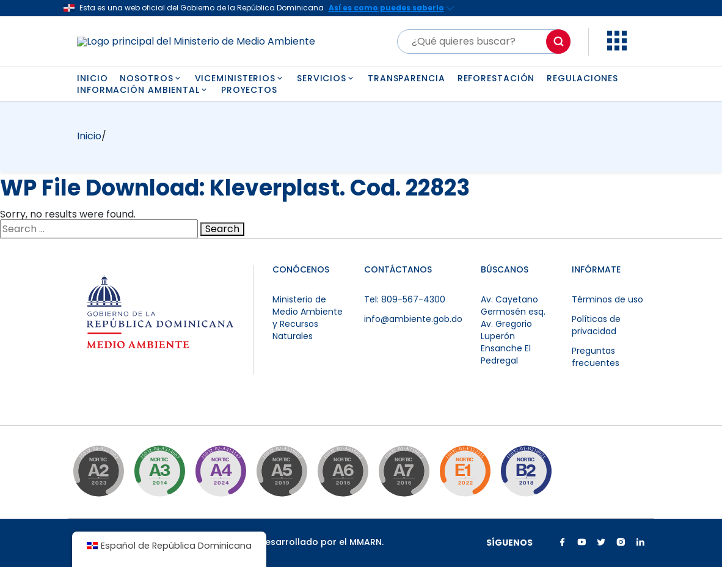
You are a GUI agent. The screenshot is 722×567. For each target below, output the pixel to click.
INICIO (92, 78)
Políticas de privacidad (596, 325)
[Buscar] (484, 41)
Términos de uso (607, 299)
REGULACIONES (582, 78)
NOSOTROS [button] (151, 78)
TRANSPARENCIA (406, 78)
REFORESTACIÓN (496, 78)
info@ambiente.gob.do (413, 319)
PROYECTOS (249, 90)
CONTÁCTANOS (398, 269)
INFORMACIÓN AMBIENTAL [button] (143, 90)
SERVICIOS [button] (326, 78)
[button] (617, 47)
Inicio (89, 136)
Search (222, 229)
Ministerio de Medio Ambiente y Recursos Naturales (307, 317)
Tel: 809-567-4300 (404, 299)
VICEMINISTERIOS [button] (240, 78)
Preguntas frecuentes (595, 357)
